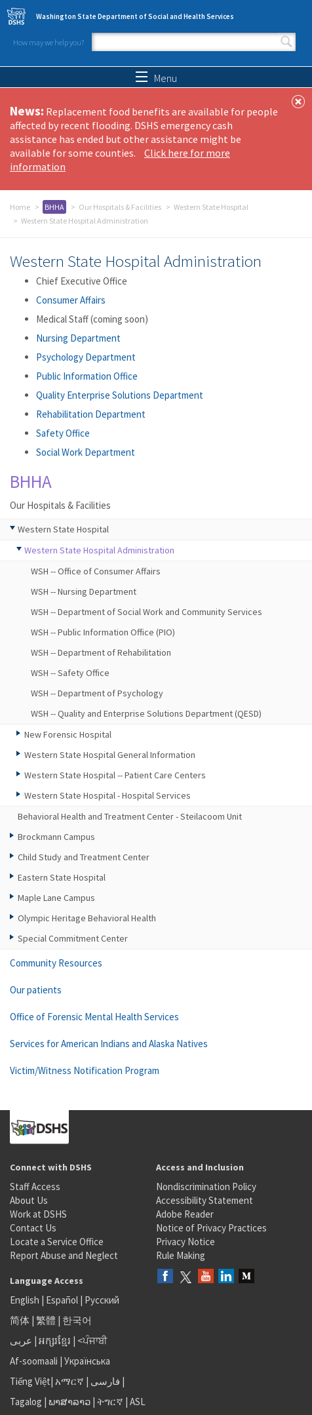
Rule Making (180, 1255)
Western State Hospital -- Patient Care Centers (115, 775)
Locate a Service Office (57, 1241)
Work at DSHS (38, 1214)
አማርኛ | (71, 1381)
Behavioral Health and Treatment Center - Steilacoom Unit (130, 816)
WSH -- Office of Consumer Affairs (96, 571)
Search (286, 42)
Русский (102, 1300)
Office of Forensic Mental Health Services (94, 1016)
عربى (21, 1340)
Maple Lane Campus (56, 898)
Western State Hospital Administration (99, 550)
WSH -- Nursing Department (83, 591)
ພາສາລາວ (69, 1401)
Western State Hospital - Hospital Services (107, 795)
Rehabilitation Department (91, 414)
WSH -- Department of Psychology (97, 693)
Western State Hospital (211, 207)
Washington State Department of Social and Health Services (135, 16)
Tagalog (26, 1401)
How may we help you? (48, 42)
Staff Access (35, 1186)
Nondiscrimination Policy (206, 1186)
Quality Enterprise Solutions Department (119, 395)
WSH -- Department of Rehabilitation (101, 652)
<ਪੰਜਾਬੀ (92, 1340)
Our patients (36, 990)
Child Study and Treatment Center (83, 857)
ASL (138, 1401)
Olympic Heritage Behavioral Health (87, 918)
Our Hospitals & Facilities (120, 207)
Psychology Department (86, 357)
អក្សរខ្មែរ (55, 1340)
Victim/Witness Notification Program (84, 1070)
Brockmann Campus (56, 837)
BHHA (54, 207)
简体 (19, 1320)
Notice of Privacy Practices (211, 1228)
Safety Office (63, 433)
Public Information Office (87, 376)
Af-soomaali (34, 1361)
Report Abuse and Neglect (64, 1255)
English (25, 1300)
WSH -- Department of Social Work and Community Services (146, 612)
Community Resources (56, 963)
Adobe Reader (185, 1214)
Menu (156, 78)
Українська (87, 1361)
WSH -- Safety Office (70, 673)
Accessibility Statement (204, 1200)
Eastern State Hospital (62, 877)
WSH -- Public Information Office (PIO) (103, 632)
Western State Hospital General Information (109, 755)
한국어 (77, 1320)
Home (20, 207)
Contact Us (33, 1228)
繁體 (47, 1320)
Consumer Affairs (71, 300)
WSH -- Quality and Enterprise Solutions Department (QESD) (146, 713)
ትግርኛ (110, 1401)
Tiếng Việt (30, 1381)
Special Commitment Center (73, 938)
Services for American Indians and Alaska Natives (109, 1043)
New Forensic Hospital (67, 734)
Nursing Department (78, 338)
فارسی (104, 1381)
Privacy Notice (185, 1241)
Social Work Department (85, 452)
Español (62, 1300)
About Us (29, 1200)
